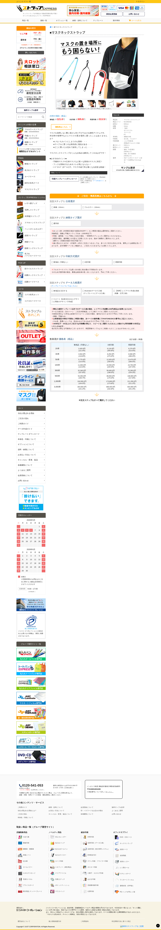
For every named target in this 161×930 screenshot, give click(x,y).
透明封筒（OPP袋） (124, 886)
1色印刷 (86, 262)
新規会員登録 (111, 14)
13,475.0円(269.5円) (132, 360)
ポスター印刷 (89, 867)
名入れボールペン (59, 849)
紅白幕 (23, 861)
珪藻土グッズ (57, 879)
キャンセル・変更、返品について (60, 814)
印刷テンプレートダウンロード (64, 179)
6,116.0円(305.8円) (110, 349)
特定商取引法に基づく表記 (121, 921)
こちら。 (110, 792)
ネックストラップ (123, 843)
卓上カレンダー (58, 837)
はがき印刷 (88, 879)
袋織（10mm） (58, 207)
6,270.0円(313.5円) (132, 349)
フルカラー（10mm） (91, 207)
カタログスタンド (27, 873)
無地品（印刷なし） (60, 262)
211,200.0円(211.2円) (131, 382)
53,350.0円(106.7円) (82, 377)
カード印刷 (56, 861)
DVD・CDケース (123, 837)
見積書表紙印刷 (90, 885)
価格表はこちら (61, 127)
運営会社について (24, 921)
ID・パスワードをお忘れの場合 (92, 811)
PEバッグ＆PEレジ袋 (125, 892)
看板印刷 (23, 843)
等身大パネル (25, 879)
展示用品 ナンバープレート (30, 891)
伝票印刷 (88, 891)
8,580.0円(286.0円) (132, 355)
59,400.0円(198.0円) (111, 371)
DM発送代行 (89, 855)
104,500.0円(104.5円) (81, 382)
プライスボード (26, 885)
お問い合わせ (134, 14)
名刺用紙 (120, 855)
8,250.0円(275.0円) (110, 355)
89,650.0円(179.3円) (111, 377)
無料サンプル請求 (31, 110)
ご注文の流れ (22, 814)
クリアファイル (58, 873)
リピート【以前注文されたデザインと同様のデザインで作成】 (65, 300)
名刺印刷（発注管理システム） (95, 849)
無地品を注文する (59, 291)
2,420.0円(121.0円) (82, 349)
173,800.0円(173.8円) (110, 382)
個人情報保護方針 (31, 628)
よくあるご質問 (117, 811)
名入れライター (58, 855)
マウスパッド (57, 891)
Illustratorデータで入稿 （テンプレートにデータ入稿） (97, 292)
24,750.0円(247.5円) (132, 366)
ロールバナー (25, 867)
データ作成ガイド (98, 180)
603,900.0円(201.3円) (131, 388)
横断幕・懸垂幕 (26, 849)
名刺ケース (121, 849)
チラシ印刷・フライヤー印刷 (95, 861)
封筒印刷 (88, 837)
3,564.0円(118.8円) (82, 355)
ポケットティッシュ (59, 885)
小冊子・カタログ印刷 (92, 873)
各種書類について (87, 814)
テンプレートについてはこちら (64, 286)
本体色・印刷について (25, 817)
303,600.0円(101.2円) (81, 388)
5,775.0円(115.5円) (82, 360)
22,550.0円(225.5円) (111, 366)
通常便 (55, 223)
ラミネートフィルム (124, 880)
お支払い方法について (56, 811)
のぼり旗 (23, 837)
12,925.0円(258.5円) (111, 360)
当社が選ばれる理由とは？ (27, 811)
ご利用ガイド (22, 807)
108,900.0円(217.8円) (131, 377)
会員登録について (87, 807)
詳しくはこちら (31, 52)
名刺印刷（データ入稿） (93, 843)
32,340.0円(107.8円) (82, 371)
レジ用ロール (122, 868)
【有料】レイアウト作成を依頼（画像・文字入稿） (126, 292)
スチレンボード (123, 874)
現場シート (24, 855)
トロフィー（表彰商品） (61, 867)
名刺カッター (122, 861)
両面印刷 (117, 262)
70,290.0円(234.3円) (132, 371)
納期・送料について (56, 807)
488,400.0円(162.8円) (110, 388)
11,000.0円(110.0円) (82, 366)
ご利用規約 (85, 921)
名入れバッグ (57, 843)
